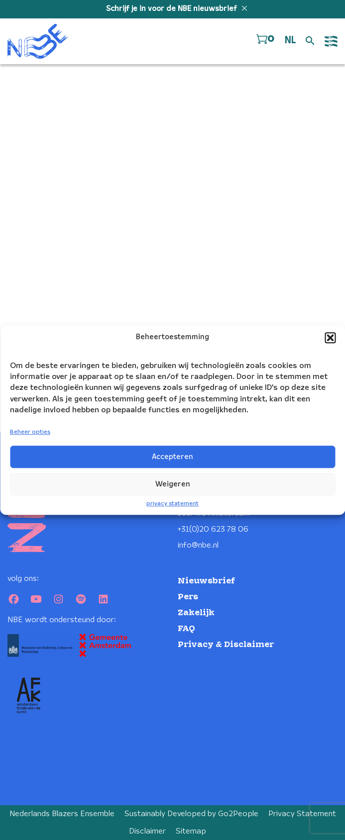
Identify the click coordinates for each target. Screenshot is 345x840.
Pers (188, 597)
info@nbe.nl (198, 545)
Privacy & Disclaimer (226, 645)
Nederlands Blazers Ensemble (62, 814)
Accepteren (172, 457)
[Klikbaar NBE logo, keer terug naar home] (37, 41)
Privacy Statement (302, 814)
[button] (330, 338)
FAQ (186, 629)
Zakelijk (196, 613)
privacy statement (172, 503)
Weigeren (172, 484)
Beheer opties (30, 432)
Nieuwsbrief (206, 581)
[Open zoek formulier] (310, 41)
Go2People (238, 814)
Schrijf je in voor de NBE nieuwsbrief (172, 8)
